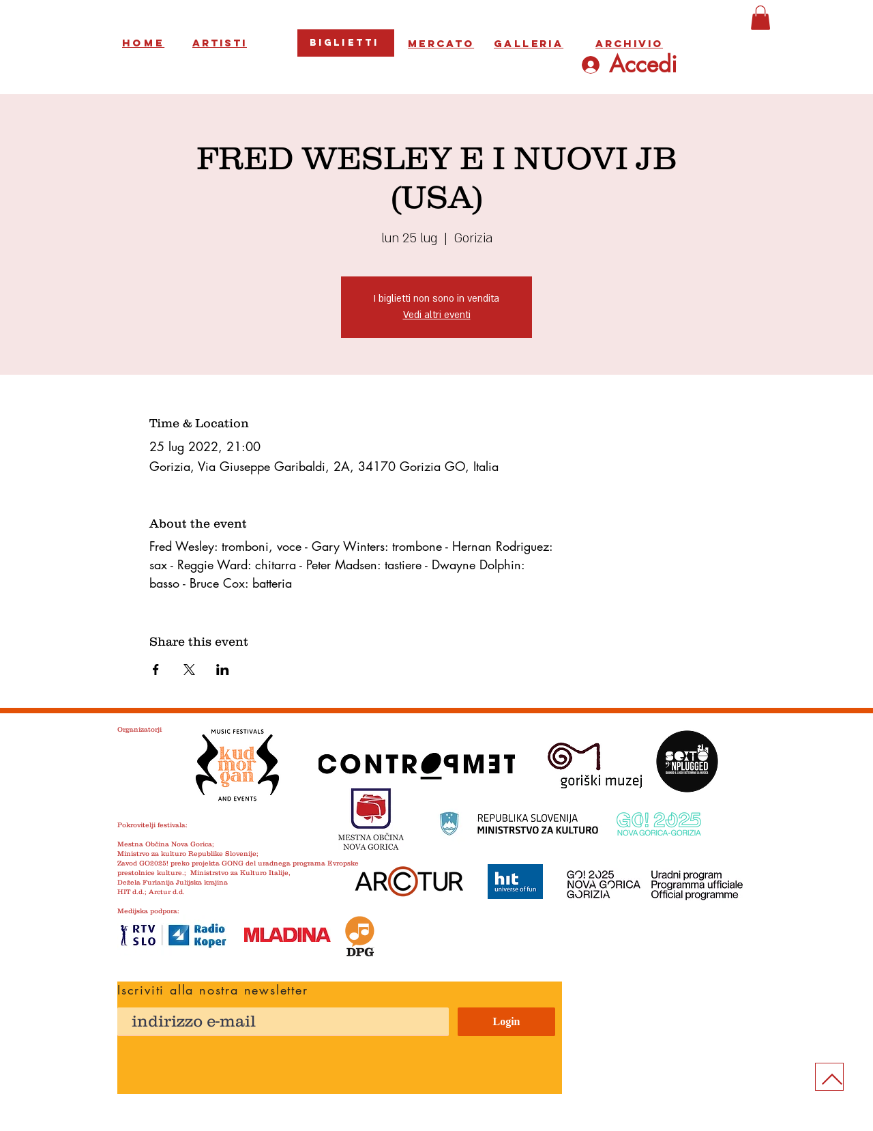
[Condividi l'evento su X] (189, 669)
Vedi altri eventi (437, 315)
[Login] (506, 1021)
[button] (760, 17)
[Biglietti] (345, 43)
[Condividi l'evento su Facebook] (155, 669)
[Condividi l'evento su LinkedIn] (222, 669)
